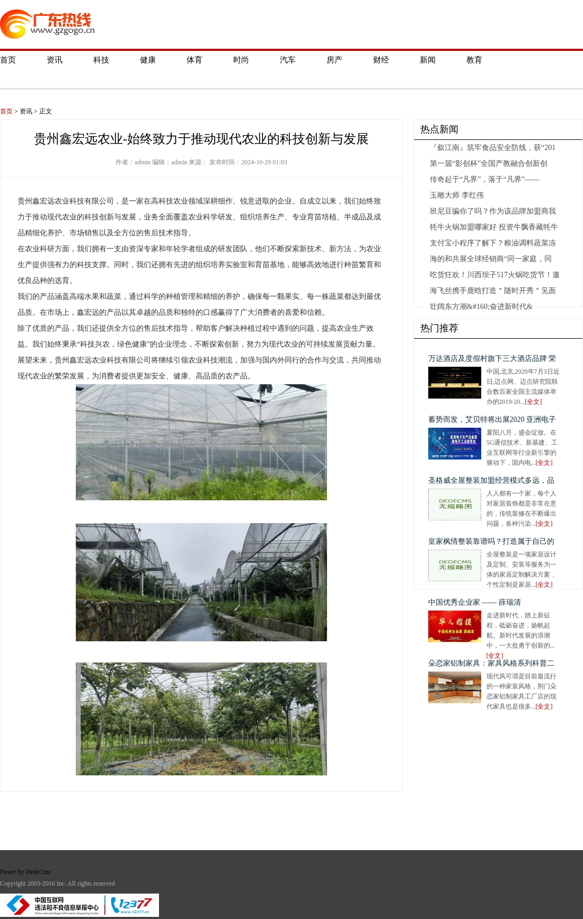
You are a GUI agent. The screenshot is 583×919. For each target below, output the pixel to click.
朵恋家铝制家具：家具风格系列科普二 (491, 663)
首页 (8, 60)
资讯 (55, 60)
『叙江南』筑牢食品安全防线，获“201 (492, 148)
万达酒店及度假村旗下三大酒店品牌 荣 (492, 359)
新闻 (428, 60)
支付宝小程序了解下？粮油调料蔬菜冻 (493, 243)
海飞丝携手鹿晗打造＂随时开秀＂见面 (493, 291)
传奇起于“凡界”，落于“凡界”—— (485, 179)
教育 (474, 60)
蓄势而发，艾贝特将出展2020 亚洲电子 (492, 419)
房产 (334, 60)
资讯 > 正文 (36, 111)
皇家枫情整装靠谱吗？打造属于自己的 (491, 541)
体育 (194, 60)
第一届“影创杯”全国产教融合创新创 (488, 163)
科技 (101, 60)
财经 (381, 60)
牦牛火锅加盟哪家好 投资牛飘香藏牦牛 (494, 227)
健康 (148, 60)
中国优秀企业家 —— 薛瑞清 (474, 602)
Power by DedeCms (25, 872)
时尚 (241, 60)
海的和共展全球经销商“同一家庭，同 (491, 259)
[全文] (533, 401)
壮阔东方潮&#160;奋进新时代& (481, 307)
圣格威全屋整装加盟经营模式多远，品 (491, 480)
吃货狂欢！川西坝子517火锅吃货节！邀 (495, 275)
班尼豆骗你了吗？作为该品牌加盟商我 (493, 211)
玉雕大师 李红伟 (457, 195)
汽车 (288, 60)
